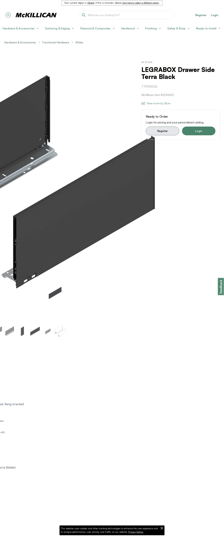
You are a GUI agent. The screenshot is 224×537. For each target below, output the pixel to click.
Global (90, 2)
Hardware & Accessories (20, 42)
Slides (79, 42)
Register (162, 131)
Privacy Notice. (136, 532)
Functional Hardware (55, 42)
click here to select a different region (140, 2)
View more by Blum (155, 103)
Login (214, 15)
